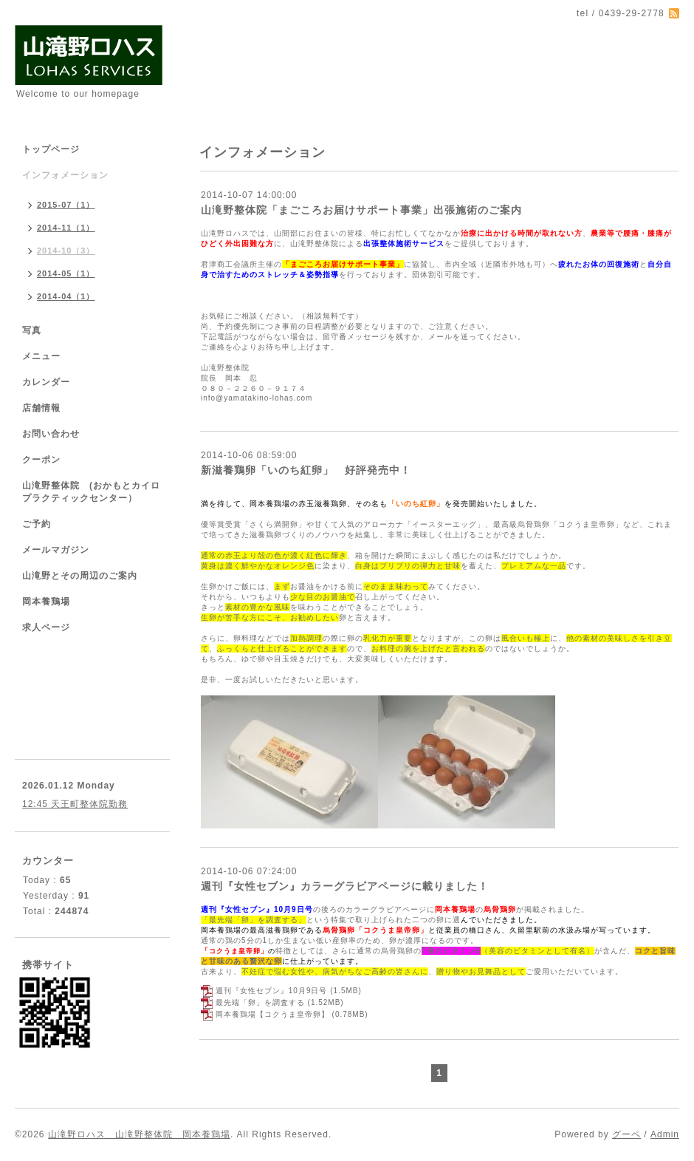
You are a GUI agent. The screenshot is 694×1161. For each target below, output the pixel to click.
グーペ (626, 1134)
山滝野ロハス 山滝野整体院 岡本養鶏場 (139, 1134)
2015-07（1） (66, 204)
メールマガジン (55, 550)
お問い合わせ (51, 434)
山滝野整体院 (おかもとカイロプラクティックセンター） (91, 491)
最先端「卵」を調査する (260, 1002)
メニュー (41, 356)
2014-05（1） (66, 273)
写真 (31, 330)
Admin (664, 1134)
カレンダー (46, 382)
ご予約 (36, 524)
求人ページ (46, 627)
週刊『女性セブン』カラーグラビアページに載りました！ (345, 886)
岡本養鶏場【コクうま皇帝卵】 (272, 1014)
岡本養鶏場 (46, 601)
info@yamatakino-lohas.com (256, 398)
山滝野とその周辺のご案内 (79, 576)
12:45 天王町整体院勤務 (75, 804)
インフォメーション (65, 175)
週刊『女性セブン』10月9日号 (272, 991)
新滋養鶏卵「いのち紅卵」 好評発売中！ (306, 470)
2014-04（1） (66, 296)
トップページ (51, 149)
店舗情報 (41, 408)
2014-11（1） (66, 227)
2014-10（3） (66, 250)
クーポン (41, 459)
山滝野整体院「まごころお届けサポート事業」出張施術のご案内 (361, 210)
